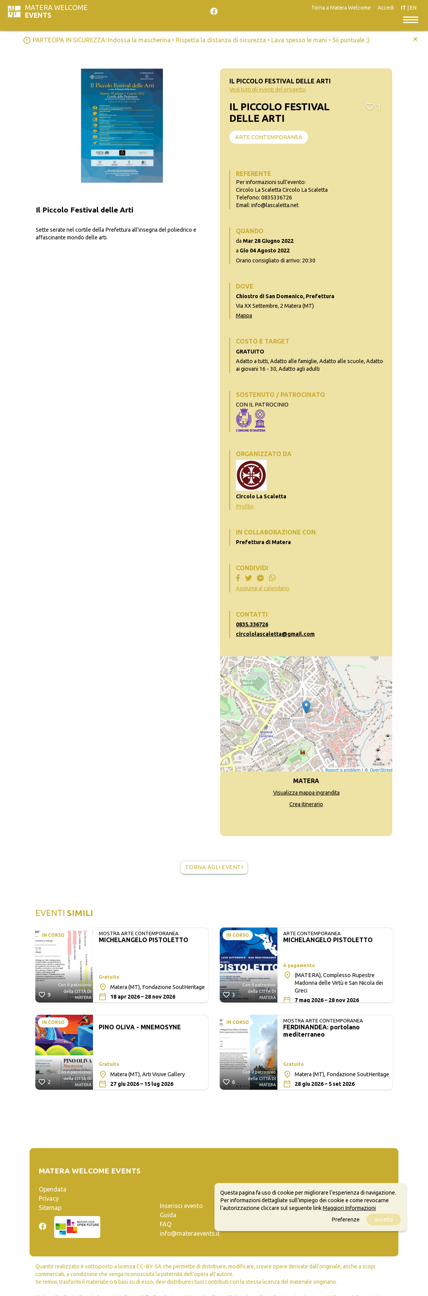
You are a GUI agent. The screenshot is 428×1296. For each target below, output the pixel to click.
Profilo (245, 506)
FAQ (165, 1224)
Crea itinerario (306, 804)
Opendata (52, 1189)
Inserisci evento (181, 1205)
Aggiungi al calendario (262, 588)
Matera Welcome (56, 11)
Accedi (386, 8)
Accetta (383, 1219)
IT (403, 8)
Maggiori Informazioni (349, 1208)
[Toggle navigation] (410, 19)
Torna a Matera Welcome (341, 8)
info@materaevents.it (190, 1233)
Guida (168, 1214)
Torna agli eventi (214, 867)
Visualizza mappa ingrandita (306, 793)
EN (413, 8)
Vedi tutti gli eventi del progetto (267, 89)
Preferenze (346, 1219)
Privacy (49, 1198)
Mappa (244, 315)
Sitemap (50, 1207)
